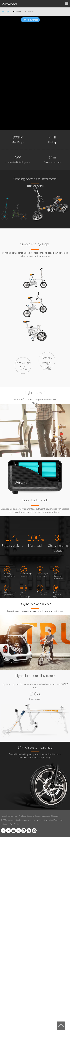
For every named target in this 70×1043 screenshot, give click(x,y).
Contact (54, 816)
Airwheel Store (18, 830)
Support (30, 816)
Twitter (8, 830)
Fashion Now (12, 816)
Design (5, 11)
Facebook (3, 830)
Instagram (23, 830)
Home (3, 816)
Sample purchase (30, 20)
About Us (46, 816)
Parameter (29, 11)
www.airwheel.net (15, 820)
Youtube (13, 830)
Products (22, 816)
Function (17, 11)
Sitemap (38, 816)
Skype (28, 830)
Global (34, 830)
